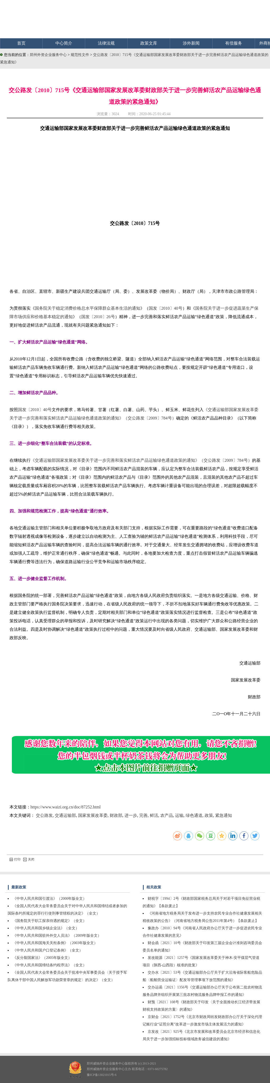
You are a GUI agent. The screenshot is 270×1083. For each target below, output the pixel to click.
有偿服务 (233, 43)
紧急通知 (223, 815)
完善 (143, 815)
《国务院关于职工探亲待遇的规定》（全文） (49, 921)
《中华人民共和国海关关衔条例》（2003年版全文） (55, 943)
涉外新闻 (191, 43)
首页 (21, 43)
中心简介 (63, 43)
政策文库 (148, 43)
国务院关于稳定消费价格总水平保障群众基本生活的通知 (87, 308)
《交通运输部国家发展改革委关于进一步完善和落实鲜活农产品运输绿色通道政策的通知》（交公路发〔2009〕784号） (141, 460)
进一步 (130, 815)
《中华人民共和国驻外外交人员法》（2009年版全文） (57, 936)
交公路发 (44, 815)
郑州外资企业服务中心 (48, 55)
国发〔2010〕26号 (98, 316)
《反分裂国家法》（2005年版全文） (42, 958)
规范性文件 (80, 55)
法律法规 (106, 43)
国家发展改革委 (93, 815)
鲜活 (154, 815)
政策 (209, 815)
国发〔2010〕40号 (165, 308)
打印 (15, 859)
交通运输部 (65, 815)
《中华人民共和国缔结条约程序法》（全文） (49, 965)
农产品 (166, 815)
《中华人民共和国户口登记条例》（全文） (48, 950)
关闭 (28, 859)
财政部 (116, 815)
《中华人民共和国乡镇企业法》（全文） (46, 928)
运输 (179, 815)
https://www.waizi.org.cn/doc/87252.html (66, 807)
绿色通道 (194, 815)
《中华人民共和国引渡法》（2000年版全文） (49, 899)
